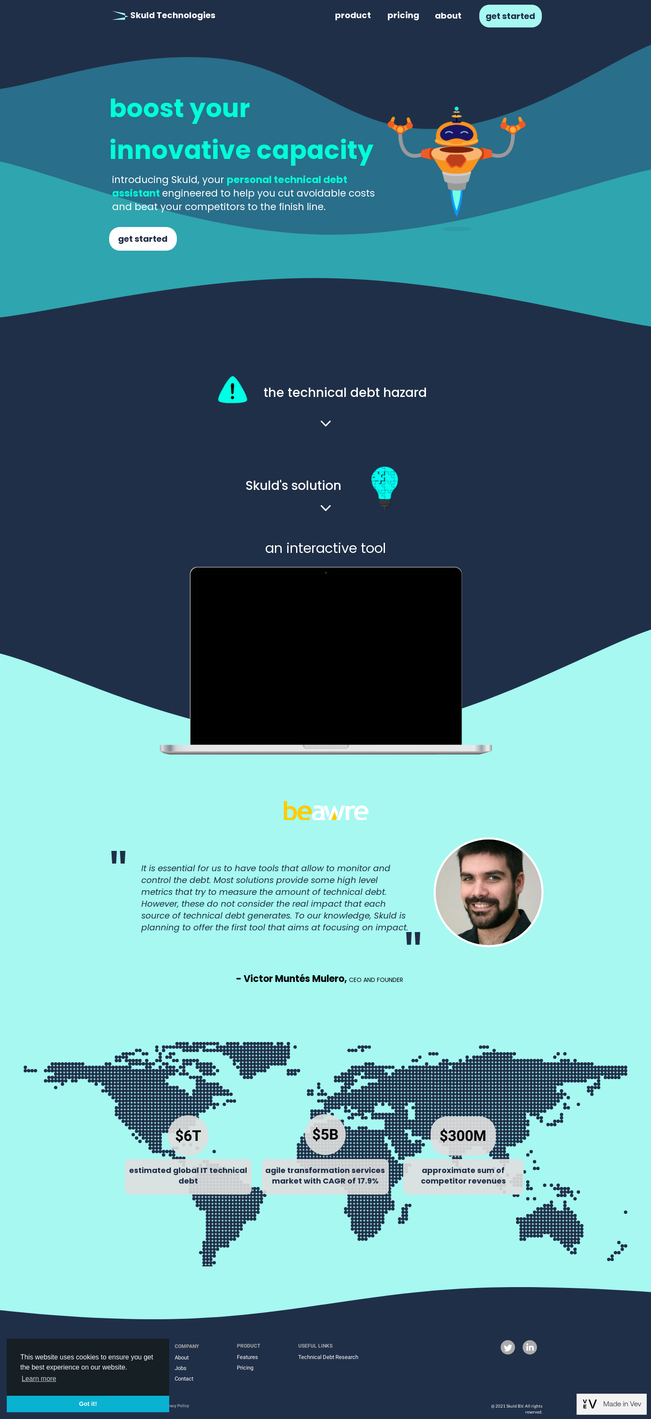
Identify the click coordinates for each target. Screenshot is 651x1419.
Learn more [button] (39, 1378)
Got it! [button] (88, 1403)
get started (510, 16)
